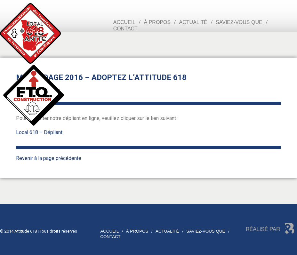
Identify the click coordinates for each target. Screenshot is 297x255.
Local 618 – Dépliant (39, 132)
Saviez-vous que (239, 22)
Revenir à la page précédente (48, 158)
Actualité (193, 22)
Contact (125, 28)
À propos (157, 22)
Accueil (124, 22)
